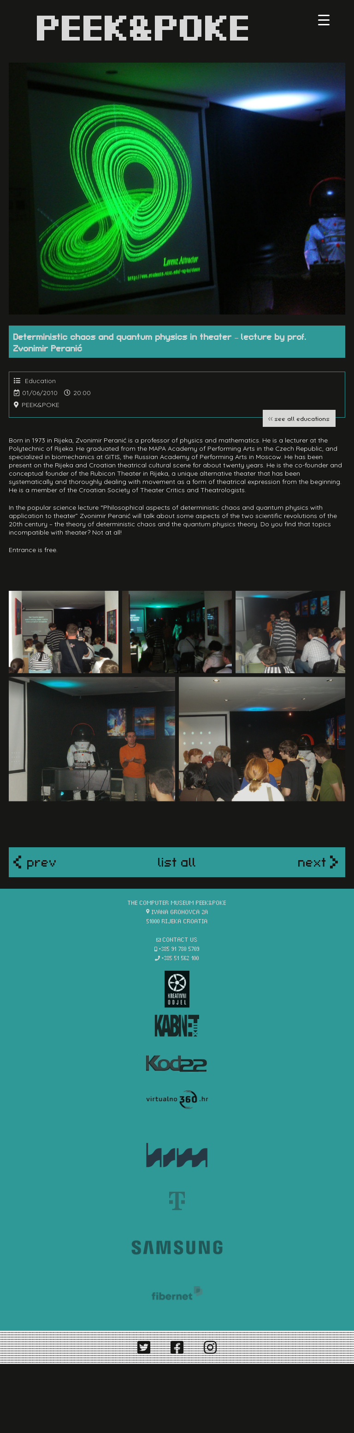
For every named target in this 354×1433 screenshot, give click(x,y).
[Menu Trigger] (323, 19)
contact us (180, 939)
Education (40, 381)
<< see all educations (299, 418)
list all (177, 861)
